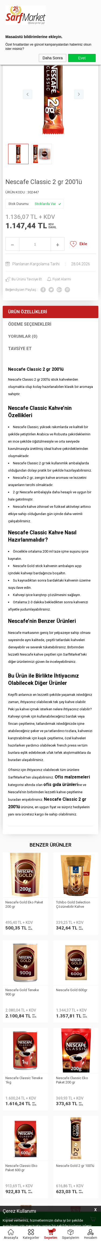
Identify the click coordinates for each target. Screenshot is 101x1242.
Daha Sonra (53, 58)
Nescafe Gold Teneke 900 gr (72, 904)
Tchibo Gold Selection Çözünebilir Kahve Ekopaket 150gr (22, 904)
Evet (82, 58)
